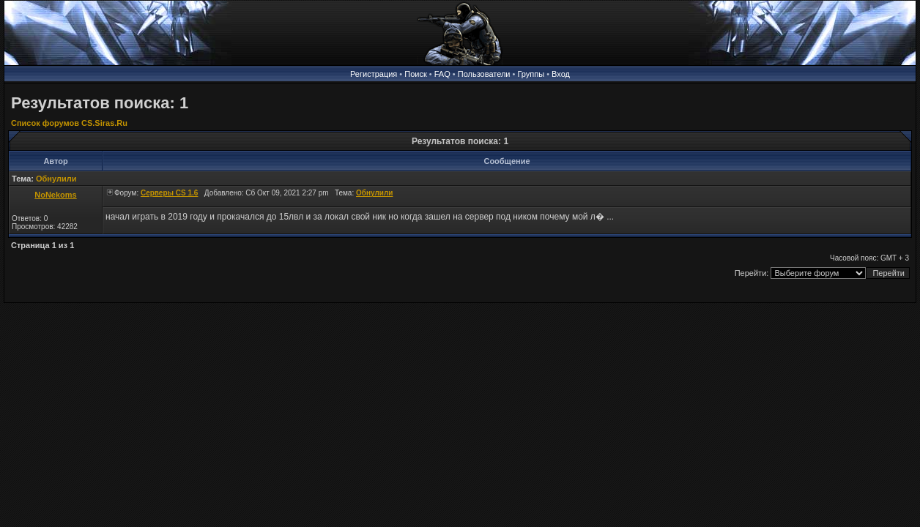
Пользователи (484, 74)
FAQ (442, 74)
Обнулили (56, 178)
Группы (530, 74)
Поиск (415, 74)
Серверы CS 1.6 (169, 193)
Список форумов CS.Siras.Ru (69, 123)
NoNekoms (55, 194)
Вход (561, 74)
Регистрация (373, 74)
